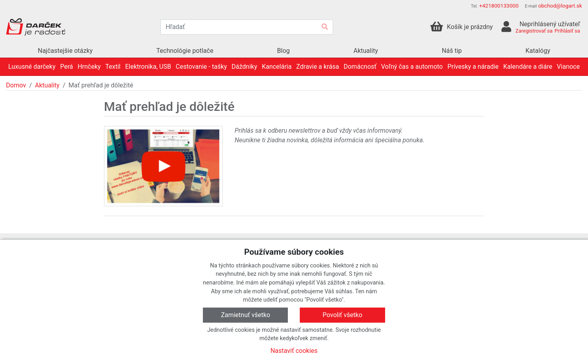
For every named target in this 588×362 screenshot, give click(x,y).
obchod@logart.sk (560, 5)
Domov (16, 85)
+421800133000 (499, 5)
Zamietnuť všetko (245, 315)
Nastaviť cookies (294, 350)
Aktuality (47, 85)
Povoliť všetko (342, 315)
